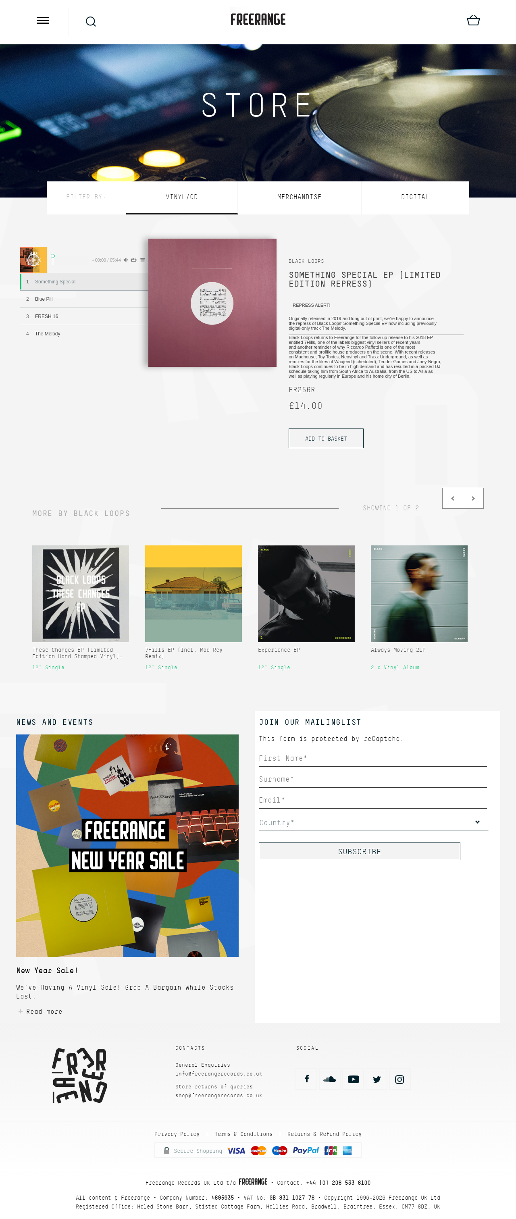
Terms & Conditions (243, 1134)
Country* (277, 822)
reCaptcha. (384, 739)
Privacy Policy (177, 1134)
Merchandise (299, 197)
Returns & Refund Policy (324, 1134)
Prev (452, 498)
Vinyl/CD (182, 197)
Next (473, 498)
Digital (415, 197)
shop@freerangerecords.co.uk (218, 1095)
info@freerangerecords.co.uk (218, 1074)
